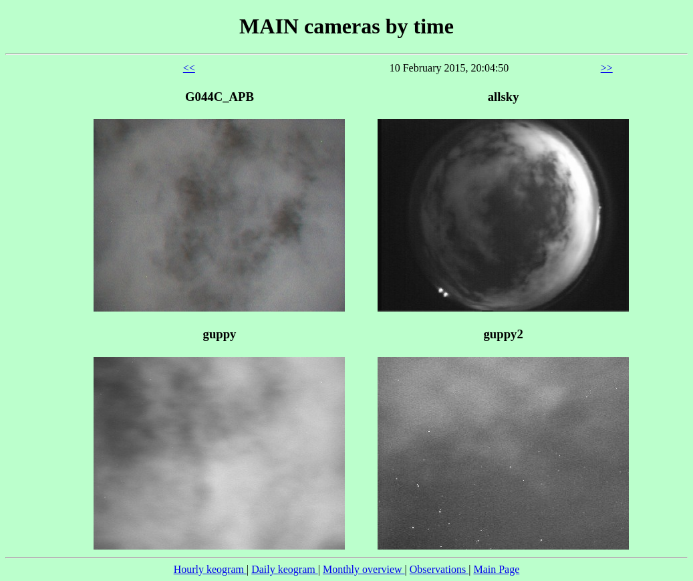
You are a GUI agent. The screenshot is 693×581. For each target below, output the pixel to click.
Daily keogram (284, 569)
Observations (439, 569)
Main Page (496, 569)
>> (607, 68)
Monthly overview (364, 569)
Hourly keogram (210, 569)
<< (189, 68)
